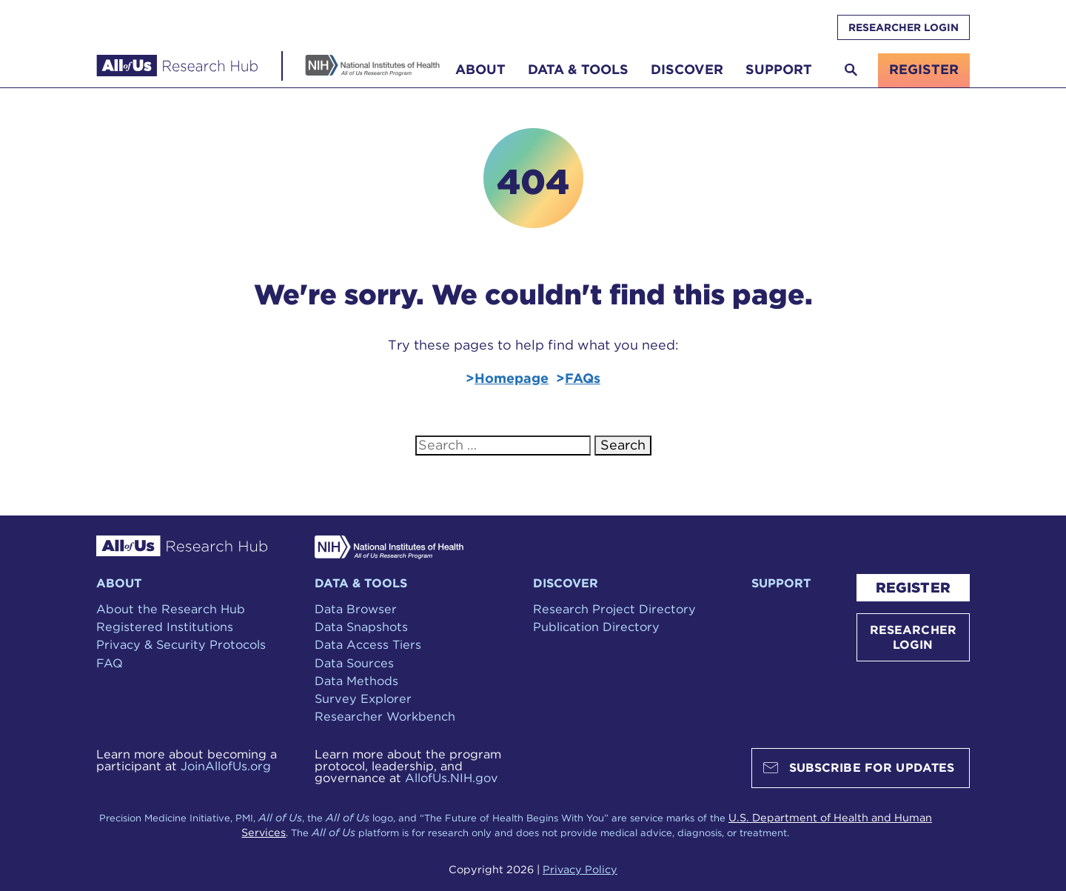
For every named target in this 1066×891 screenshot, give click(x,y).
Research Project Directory (614, 608)
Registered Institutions (164, 626)
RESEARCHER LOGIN (903, 27)
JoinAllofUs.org (226, 765)
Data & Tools (578, 69)
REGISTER (913, 587)
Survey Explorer (363, 698)
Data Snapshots (361, 626)
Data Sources (354, 662)
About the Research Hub (170, 608)
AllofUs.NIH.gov (451, 777)
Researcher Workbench (385, 716)
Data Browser (356, 608)
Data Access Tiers (368, 644)
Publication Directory (596, 626)
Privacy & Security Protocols (181, 644)
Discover (687, 69)
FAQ (109, 662)
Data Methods (356, 680)
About (480, 69)
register (924, 69)
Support (778, 69)
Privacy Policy (580, 869)
